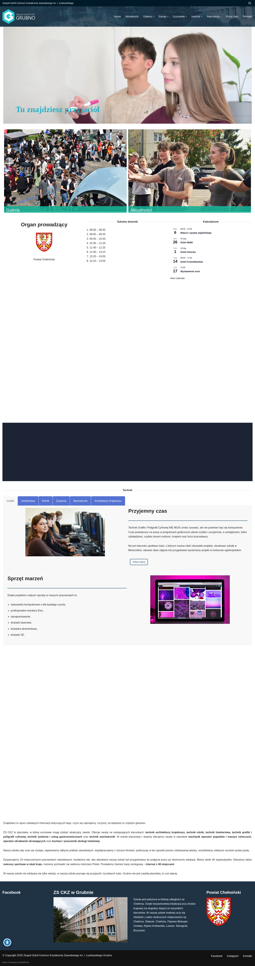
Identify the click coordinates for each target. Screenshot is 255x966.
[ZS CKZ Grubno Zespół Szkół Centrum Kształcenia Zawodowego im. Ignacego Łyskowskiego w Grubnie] (18, 16)
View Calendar (177, 278)
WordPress (24, 962)
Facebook (216, 956)
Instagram (233, 956)
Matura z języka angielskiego (195, 233)
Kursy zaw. (232, 16)
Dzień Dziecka (187, 252)
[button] (153, 16)
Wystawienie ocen (190, 271)
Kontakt (247, 956)
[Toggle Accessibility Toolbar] (7, 942)
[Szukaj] (249, 3)
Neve (4, 962)
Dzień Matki (186, 242)
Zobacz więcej (139, 562)
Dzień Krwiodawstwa (191, 261)
